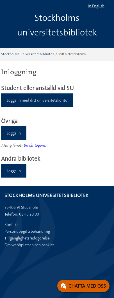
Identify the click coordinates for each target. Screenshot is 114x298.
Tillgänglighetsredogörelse (27, 238)
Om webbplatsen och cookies (29, 244)
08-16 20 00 (29, 214)
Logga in (14, 133)
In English (96, 5)
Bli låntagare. (35, 145)
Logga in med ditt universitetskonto (37, 100)
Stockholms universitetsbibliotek (27, 54)
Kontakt (11, 224)
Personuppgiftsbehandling (27, 231)
